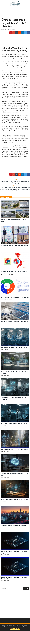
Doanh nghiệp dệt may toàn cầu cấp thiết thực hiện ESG (15, 297)
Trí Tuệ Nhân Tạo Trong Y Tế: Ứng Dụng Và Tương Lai (14, 347)
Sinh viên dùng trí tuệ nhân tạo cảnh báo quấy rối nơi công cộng (15, 181)
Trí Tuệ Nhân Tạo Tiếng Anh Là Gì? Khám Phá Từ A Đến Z (15, 449)
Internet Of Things (21, 627)
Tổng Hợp (13, 29)
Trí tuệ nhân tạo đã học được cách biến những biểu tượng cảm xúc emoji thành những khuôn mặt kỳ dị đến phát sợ (15, 188)
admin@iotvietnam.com (9, 627)
